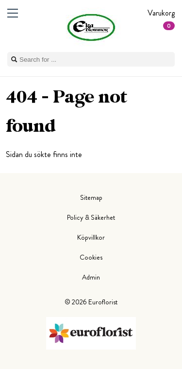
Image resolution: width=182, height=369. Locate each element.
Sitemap (91, 197)
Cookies (91, 257)
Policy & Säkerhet (91, 217)
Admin (91, 277)
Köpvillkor (91, 237)
